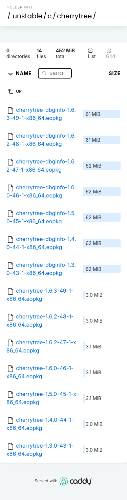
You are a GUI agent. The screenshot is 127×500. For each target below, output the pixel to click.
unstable (27, 16)
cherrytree (74, 16)
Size (115, 73)
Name (24, 73)
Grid (110, 53)
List (92, 53)
